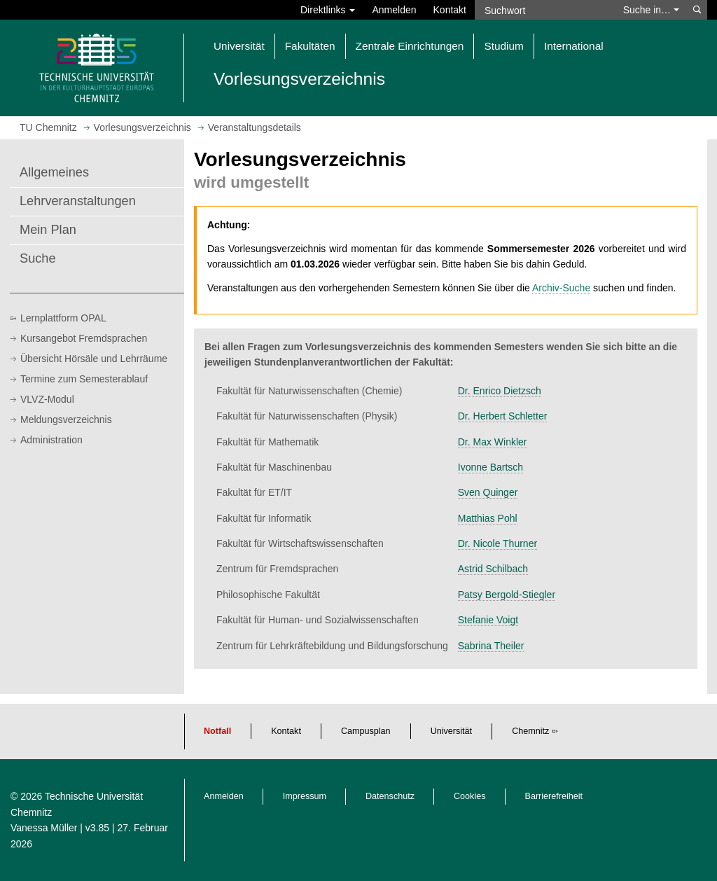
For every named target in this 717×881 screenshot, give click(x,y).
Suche (38, 258)
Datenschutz (390, 796)
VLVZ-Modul (47, 399)
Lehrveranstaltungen (78, 201)
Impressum (304, 796)
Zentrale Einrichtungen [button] (410, 46)
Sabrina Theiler (491, 645)
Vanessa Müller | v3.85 (61, 827)
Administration (51, 439)
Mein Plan (48, 230)
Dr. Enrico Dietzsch (499, 390)
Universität (452, 731)
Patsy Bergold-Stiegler (506, 594)
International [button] (574, 46)
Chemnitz (530, 731)
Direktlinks (327, 9)
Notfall (217, 731)
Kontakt (449, 9)
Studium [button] (503, 46)
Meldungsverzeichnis (66, 419)
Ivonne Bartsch (490, 467)
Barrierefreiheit (554, 796)
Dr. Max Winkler (492, 442)
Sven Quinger (488, 492)
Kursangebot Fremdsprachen (83, 338)
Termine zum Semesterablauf (84, 378)
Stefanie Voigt (488, 619)
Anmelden (394, 9)
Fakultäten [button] (310, 46)
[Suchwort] (545, 10)
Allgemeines (54, 172)
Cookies (470, 796)
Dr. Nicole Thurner (497, 543)
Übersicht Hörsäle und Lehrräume (93, 358)
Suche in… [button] (651, 9)
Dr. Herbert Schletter (503, 416)
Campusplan (366, 731)
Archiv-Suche (561, 287)
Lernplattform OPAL (63, 318)
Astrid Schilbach (493, 568)
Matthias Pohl (487, 518)
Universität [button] (239, 46)
